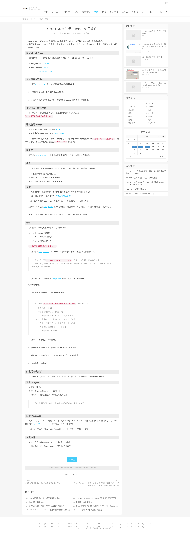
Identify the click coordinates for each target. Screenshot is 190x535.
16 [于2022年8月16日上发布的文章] (134, 146)
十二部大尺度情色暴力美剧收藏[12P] (140, 194)
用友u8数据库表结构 (36, 502)
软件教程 (40, 19)
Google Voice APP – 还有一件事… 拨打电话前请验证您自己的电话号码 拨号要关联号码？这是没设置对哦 (96, 484)
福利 (149, 120)
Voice (58, 129)
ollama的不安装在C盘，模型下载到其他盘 (44, 498)
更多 (74, 475)
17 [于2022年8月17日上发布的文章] (140, 146)
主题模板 (113, 12)
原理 (160, 12)
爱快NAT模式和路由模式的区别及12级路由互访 (42, 483)
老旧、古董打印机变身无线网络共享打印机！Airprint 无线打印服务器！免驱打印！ (107, 506)
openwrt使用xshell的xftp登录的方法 (89, 510)
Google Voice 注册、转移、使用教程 (72, 29)
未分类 (54, 12)
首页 (45, 12)
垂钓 (152, 12)
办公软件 (131, 110)
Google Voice (40, 84)
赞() (72, 460)
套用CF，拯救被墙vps (84, 502)
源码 (76, 12)
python (125, 12)
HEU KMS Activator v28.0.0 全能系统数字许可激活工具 (96, 498)
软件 (144, 12)
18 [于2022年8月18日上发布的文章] (147, 146)
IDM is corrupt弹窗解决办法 (136, 189)
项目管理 (86, 12)
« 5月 (129, 157)
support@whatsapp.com (41, 424)
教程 (96, 12)
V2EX (46, 67)
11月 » (162, 157)
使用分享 (65, 12)
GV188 (46, 64)
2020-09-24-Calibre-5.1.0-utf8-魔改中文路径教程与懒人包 (49, 510)
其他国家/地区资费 (63, 196)
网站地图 (95, 528)
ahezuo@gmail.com (45, 71)
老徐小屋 (25, 9)
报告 (130, 116)
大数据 (134, 12)
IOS (104, 12)
